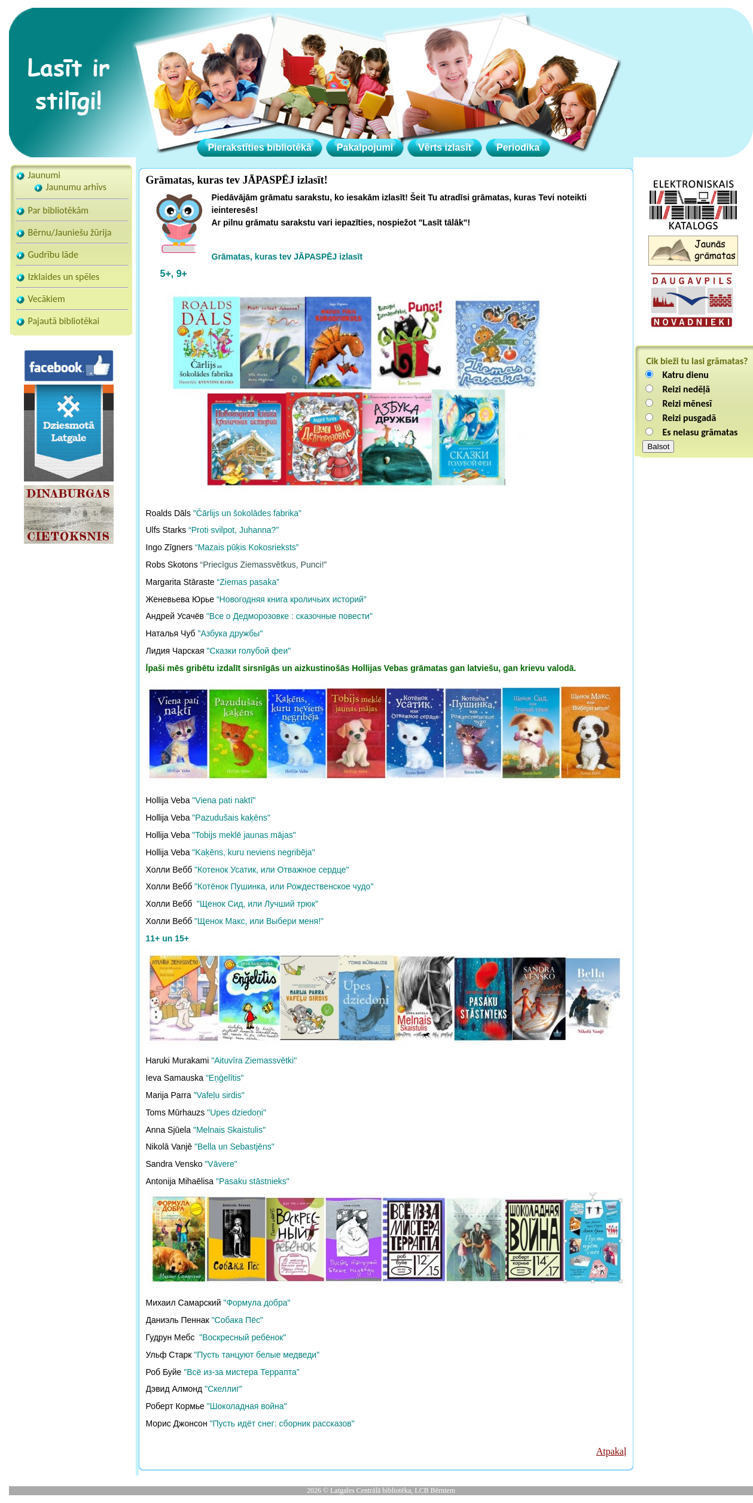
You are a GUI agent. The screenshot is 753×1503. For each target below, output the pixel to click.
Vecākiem (46, 298)
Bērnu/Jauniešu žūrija (70, 232)
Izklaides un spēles (64, 276)
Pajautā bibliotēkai (64, 321)
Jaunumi (44, 175)
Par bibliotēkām (58, 210)
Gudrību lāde (53, 254)
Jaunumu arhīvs (76, 187)
